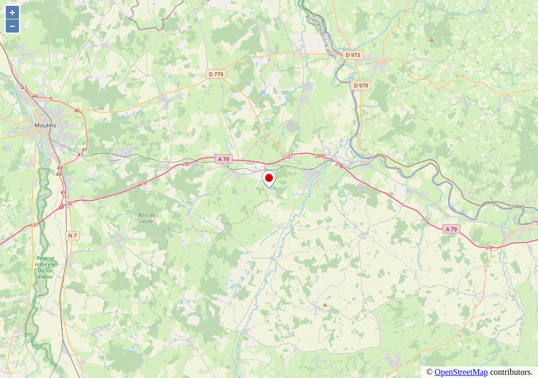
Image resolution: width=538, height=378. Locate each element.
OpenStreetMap (461, 372)
